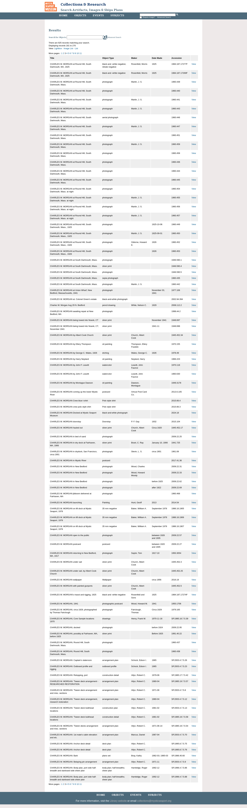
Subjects (117, 15)
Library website (118, 800)
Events (98, 15)
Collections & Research (83, 4)
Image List (68, 48)
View (194, 64)
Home (63, 15)
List (76, 48)
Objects (80, 15)
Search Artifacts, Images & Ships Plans (92, 10)
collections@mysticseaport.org (154, 800)
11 (80, 53)
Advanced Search (164, 17)
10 (78, 53)
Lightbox (58, 48)
